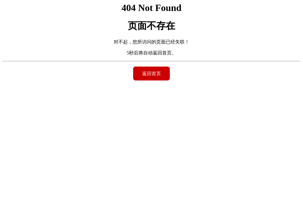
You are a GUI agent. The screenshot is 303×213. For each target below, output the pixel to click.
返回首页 (151, 73)
